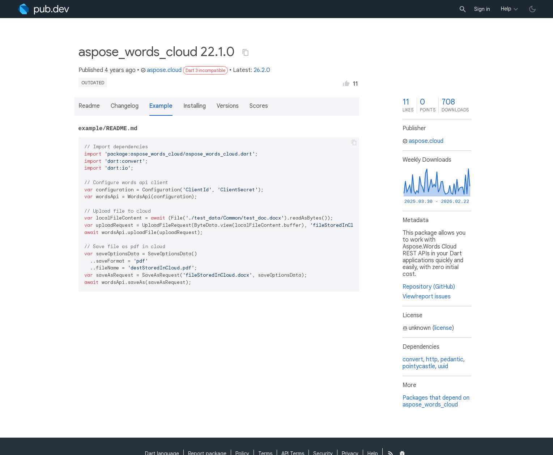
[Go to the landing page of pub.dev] (43, 9)
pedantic (452, 359)
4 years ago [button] (120, 70)
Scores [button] (259, 106)
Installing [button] (194, 106)
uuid (443, 366)
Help (506, 8)
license (443, 328)
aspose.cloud (161, 70)
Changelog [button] (125, 106)
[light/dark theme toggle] (532, 9)
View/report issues (427, 296)
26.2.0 (262, 70)
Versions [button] (228, 106)
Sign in (482, 9)
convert (413, 359)
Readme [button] (89, 106)
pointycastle (419, 366)
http (432, 359)
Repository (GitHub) (429, 286)
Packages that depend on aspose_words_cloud (436, 401)
